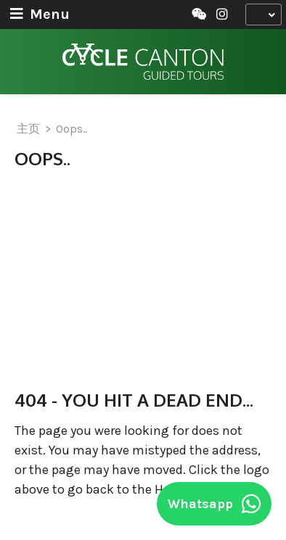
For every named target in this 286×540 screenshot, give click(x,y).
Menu (40, 14)
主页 (28, 129)
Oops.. (71, 129)
